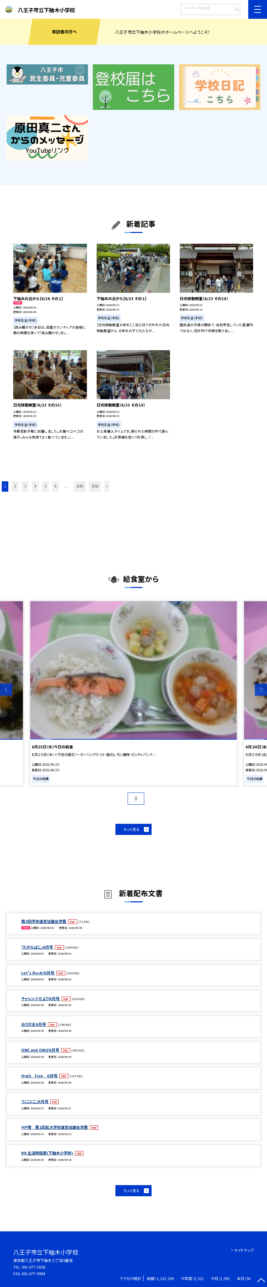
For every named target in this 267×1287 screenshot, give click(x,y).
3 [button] (25, 486)
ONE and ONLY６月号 (40, 1050)
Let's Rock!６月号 (38, 972)
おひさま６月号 (34, 1024)
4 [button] (35, 486)
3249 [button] (79, 486)
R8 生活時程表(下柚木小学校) (47, 1153)
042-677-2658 (33, 1267)
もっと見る (131, 829)
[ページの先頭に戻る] (261, 1281)
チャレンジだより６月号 (40, 998)
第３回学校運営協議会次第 (44, 921)
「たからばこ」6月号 (37, 947)
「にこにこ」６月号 (35, 1101)
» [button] (107, 486)
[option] (133, 693)
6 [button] (55, 486)
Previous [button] (6, 690)
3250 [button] (94, 486)
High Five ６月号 (39, 1075)
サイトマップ (244, 1250)
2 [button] (15, 486)
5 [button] (45, 486)
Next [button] (261, 690)
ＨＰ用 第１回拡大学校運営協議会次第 (55, 1127)
